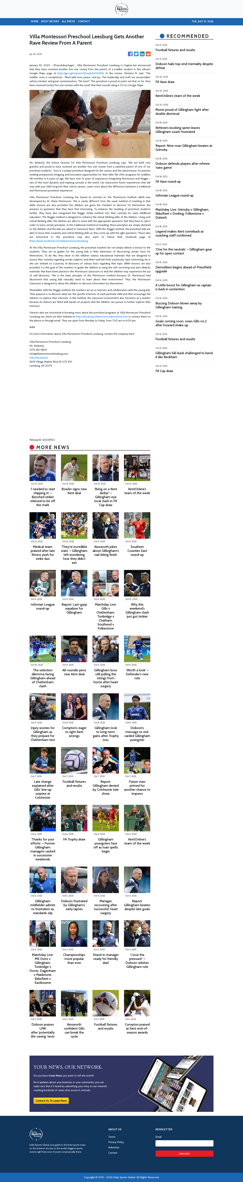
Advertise (113, 1147)
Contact (112, 1152)
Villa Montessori (39, 357)
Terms (111, 1136)
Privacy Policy (116, 1142)
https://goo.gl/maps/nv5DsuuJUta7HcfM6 (80, 73)
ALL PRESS (68, 21)
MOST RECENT (50, 21)
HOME (34, 21)
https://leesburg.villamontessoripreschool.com (102, 316)
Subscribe (184, 1153)
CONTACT (84, 21)
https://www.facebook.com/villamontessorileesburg (59, 241)
